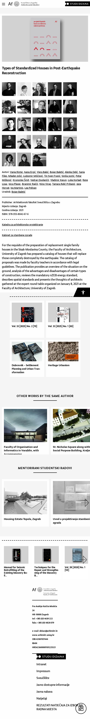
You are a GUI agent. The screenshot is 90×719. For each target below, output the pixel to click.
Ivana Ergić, (30, 172)
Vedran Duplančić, (40, 180)
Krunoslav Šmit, (21, 180)
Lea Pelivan (30, 188)
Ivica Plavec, (15, 184)
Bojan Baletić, (57, 172)
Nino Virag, (45, 184)
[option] (24, 432)
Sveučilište (42, 678)
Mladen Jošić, (15, 176)
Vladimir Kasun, (58, 180)
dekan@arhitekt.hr (48, 631)
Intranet (41, 664)
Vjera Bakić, (43, 172)
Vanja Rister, (17, 172)
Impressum (43, 671)
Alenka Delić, (71, 172)
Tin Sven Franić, (52, 176)
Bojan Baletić (18, 191)
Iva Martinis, (17, 188)
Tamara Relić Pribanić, (64, 184)
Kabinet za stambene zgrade (17, 235)
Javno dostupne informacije (52, 685)
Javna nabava (44, 691)
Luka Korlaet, (75, 180)
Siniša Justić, (68, 176)
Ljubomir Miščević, (33, 176)
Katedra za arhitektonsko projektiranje (22, 224)
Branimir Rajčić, (30, 184)
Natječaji (41, 698)
